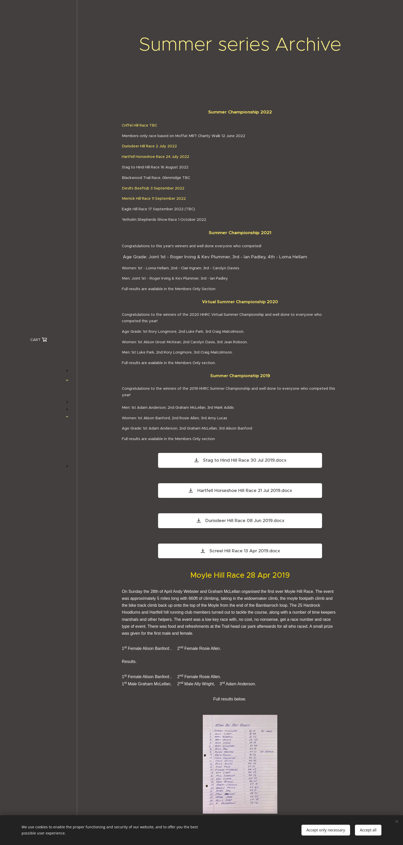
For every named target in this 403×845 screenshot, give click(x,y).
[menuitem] (39, 355)
